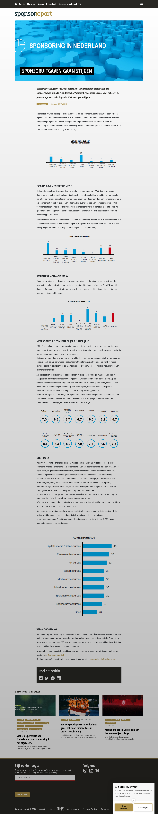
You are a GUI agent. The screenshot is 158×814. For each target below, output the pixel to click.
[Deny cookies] (143, 807)
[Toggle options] (133, 800)
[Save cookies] (124, 807)
